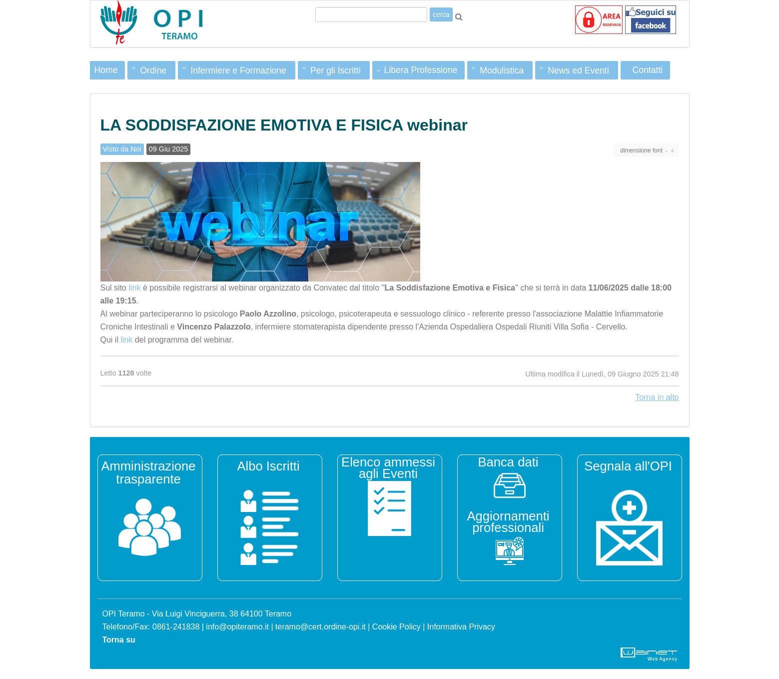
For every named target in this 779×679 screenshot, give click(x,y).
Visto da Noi (122, 149)
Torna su (118, 640)
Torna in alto (657, 397)
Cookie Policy (396, 626)
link (134, 288)
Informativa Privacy (461, 626)
